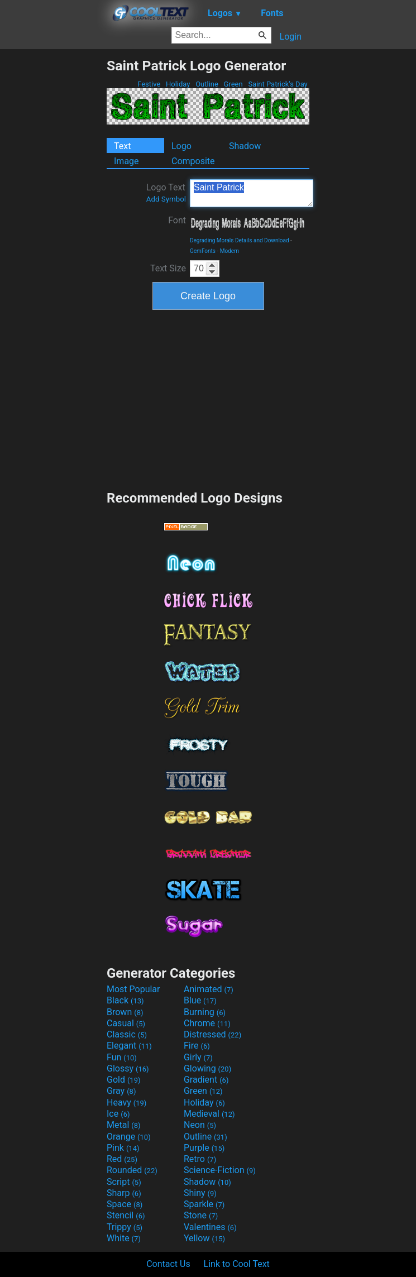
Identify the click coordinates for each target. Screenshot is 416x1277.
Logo (181, 146)
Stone (201, 1215)
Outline (207, 84)
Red (122, 1159)
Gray (121, 1090)
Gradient (206, 1079)
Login (291, 36)
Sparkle (204, 1204)
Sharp (124, 1193)
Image (126, 161)
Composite (193, 161)
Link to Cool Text (237, 1264)
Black (125, 1000)
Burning (205, 1012)
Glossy (128, 1068)
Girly (198, 1057)
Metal (124, 1125)
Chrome (207, 1023)
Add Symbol (166, 199)
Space (124, 1204)
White (124, 1238)
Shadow (245, 146)
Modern (229, 251)
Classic (127, 1034)
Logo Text (166, 192)
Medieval (209, 1113)
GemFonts (203, 251)
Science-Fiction (220, 1170)
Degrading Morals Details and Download (239, 240)
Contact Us (168, 1264)
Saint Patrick (251, 193)
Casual (126, 1023)
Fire (197, 1045)
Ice (118, 1113)
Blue (200, 1000)
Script (124, 1181)
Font (177, 220)
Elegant (129, 1045)
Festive (149, 84)
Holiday (178, 84)
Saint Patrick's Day (277, 84)
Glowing (207, 1068)
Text (122, 146)
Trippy (124, 1227)
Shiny (200, 1193)
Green (233, 84)
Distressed (212, 1034)
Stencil (126, 1215)
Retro (200, 1159)
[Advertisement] (53, 225)
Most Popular (133, 989)
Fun (122, 1057)
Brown (125, 1012)
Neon (200, 1125)
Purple (204, 1147)
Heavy (126, 1102)
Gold (124, 1079)
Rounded (132, 1170)
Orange (129, 1136)
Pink (123, 1147)
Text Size (168, 268)
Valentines (210, 1227)
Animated (208, 989)
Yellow (204, 1238)
